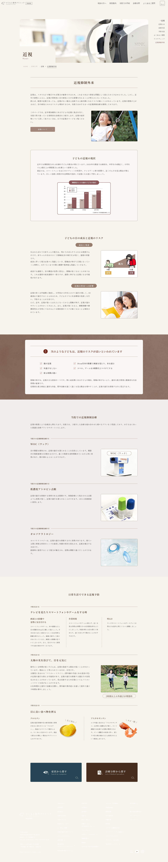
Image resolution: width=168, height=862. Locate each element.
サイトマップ (134, 820)
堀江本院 (60, 840)
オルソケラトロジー (112, 836)
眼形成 (108, 824)
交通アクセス (61, 820)
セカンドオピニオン (63, 836)
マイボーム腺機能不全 (113, 828)
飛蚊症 (84, 842)
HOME (25, 66)
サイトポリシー (135, 816)
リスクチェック (159, 39)
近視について (43, 130)
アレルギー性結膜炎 (112, 803)
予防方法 (161, 31)
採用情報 (132, 803)
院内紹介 (60, 812)
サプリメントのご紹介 (113, 840)
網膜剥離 (108, 812)
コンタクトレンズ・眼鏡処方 (115, 832)
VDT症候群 (109, 816)
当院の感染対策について (65, 832)
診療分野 (136, 5)
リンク (132, 807)
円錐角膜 (108, 820)
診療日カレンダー (63, 824)
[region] (102, 827)
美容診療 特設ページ (63, 851)
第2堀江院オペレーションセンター (65, 845)
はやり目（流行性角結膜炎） (91, 847)
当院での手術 (125, 5)
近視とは (161, 24)
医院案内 (113, 5)
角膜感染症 (109, 807)
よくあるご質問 (149, 5)
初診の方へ (102, 5)
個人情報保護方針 (135, 812)
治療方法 (161, 28)
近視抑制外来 (160, 42)
